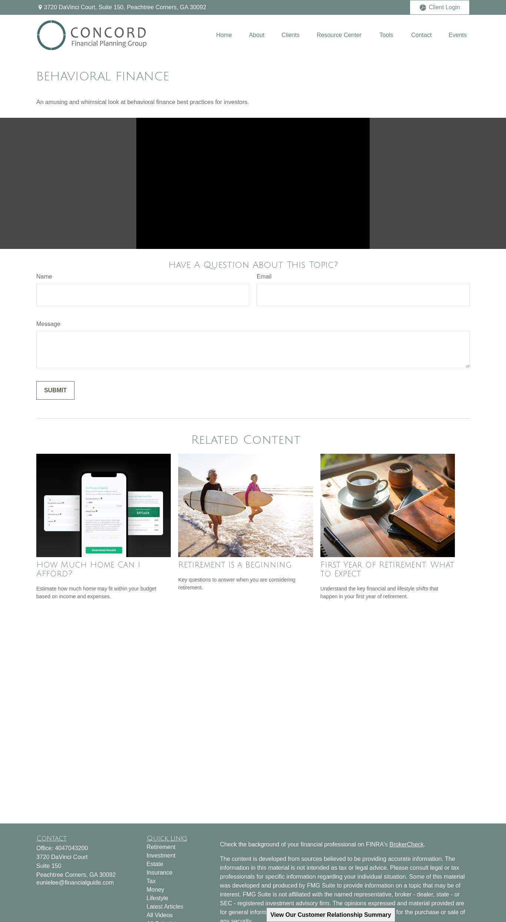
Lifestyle (158, 898)
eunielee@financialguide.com (75, 882)
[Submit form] (55, 390)
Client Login (439, 7)
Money (155, 889)
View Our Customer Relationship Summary (330, 915)
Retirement (161, 847)
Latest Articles (165, 906)
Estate (155, 864)
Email (264, 276)
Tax (151, 881)
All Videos (160, 915)
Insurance (160, 872)
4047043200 (71, 848)
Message (48, 324)
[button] (224, 35)
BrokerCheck (406, 844)
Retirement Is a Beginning (235, 564)
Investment (161, 855)
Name (44, 276)
